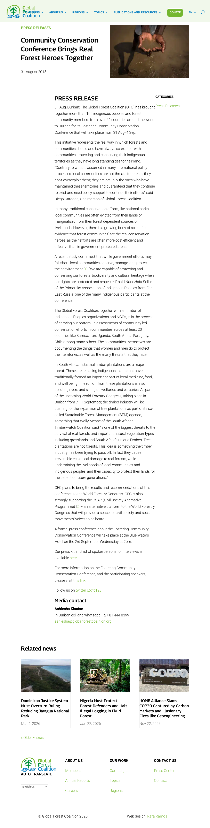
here (73, 558)
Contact (160, 780)
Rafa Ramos (157, 816)
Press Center (164, 770)
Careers (71, 790)
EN (190, 12)
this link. (79, 580)
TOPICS (99, 12)
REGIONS (78, 12)
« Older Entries (32, 737)
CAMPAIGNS (32, 12)
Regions (116, 790)
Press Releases (36, 28)
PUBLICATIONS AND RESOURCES (135, 12)
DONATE (175, 12)
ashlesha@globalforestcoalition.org (83, 621)
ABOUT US (56, 12)
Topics (115, 780)
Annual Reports (77, 780)
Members (73, 770)
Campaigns (119, 770)
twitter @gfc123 (89, 590)
